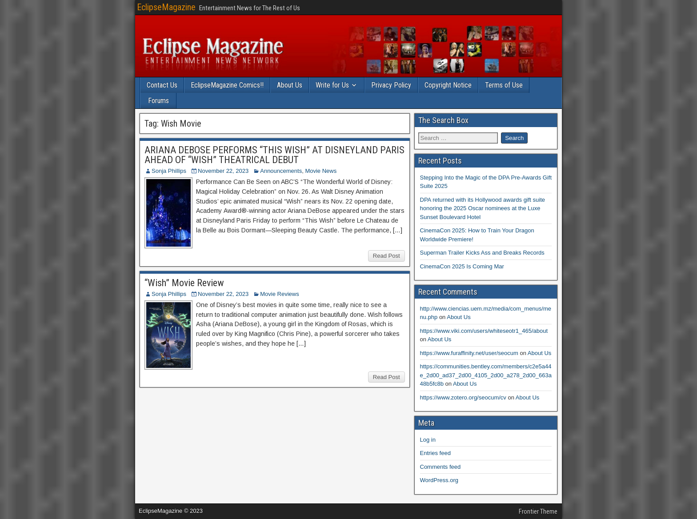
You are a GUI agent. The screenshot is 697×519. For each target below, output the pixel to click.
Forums (158, 100)
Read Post (386, 255)
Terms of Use (504, 85)
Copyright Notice (448, 85)
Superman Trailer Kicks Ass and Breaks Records (482, 252)
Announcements (281, 171)
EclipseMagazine (166, 7)
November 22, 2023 (223, 171)
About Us (289, 85)
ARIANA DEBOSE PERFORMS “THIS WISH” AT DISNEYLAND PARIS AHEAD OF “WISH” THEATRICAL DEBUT (274, 154)
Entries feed (435, 453)
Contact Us (162, 85)
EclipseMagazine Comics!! (227, 85)
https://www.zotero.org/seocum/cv (463, 397)
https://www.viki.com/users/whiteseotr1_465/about (484, 330)
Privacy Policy (391, 85)
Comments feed (440, 466)
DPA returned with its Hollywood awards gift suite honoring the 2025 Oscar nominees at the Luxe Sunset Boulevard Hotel (482, 208)
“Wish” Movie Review (184, 282)
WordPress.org (439, 480)
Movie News (320, 171)
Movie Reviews (279, 294)
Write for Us (332, 85)
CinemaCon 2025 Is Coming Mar (462, 266)
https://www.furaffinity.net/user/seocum (469, 353)
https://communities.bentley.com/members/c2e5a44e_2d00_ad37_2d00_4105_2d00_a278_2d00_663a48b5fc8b (486, 375)
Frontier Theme (538, 511)
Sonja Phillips (169, 171)
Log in (428, 439)
